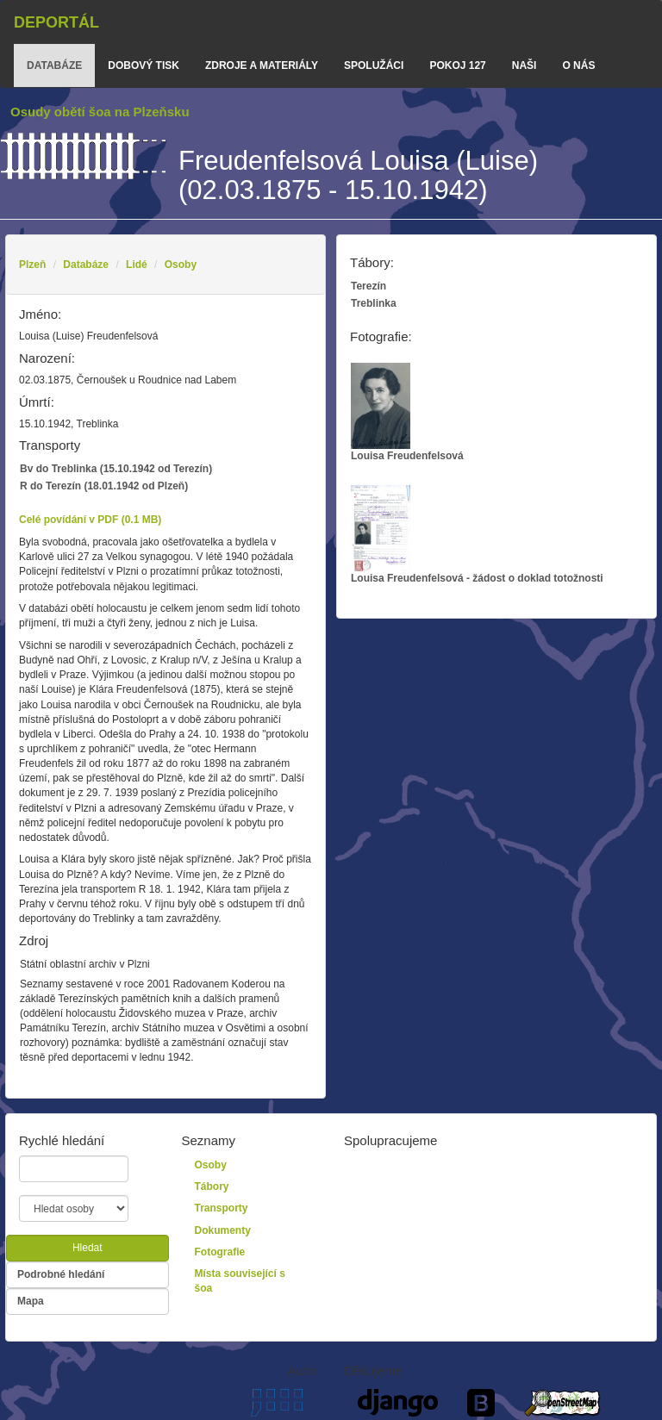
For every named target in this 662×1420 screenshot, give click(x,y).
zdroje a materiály (261, 65)
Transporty (221, 1208)
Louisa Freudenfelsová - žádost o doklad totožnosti (477, 534)
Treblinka (374, 303)
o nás (578, 65)
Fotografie (220, 1252)
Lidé (136, 264)
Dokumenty (223, 1230)
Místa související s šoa (240, 1280)
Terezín (368, 286)
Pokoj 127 (457, 65)
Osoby (181, 264)
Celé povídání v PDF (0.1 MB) (90, 520)
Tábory (212, 1186)
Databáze (86, 264)
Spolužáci (373, 65)
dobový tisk (143, 65)
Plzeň (32, 264)
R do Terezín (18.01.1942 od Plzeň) (104, 486)
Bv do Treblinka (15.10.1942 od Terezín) (116, 469)
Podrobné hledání (60, 1274)
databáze (54, 65)
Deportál (56, 22)
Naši (524, 65)
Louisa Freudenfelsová (407, 412)
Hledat (87, 1248)
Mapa (30, 1301)
